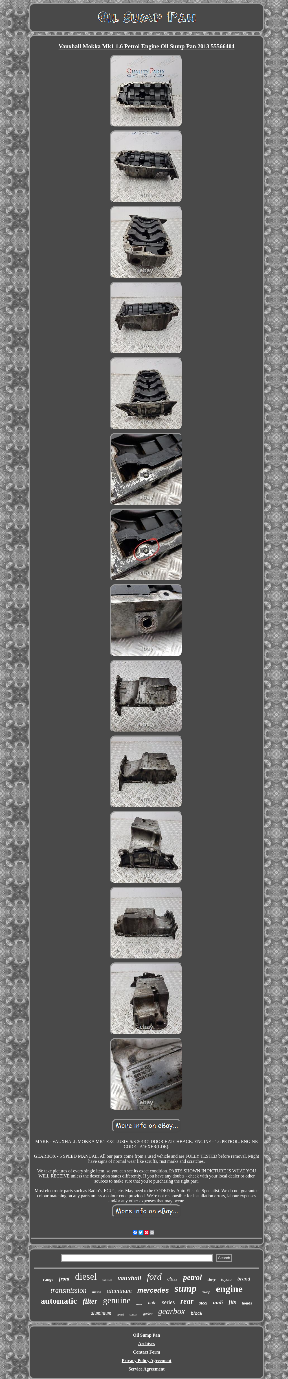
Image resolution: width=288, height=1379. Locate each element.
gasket (147, 1314)
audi (218, 1302)
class (172, 1279)
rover (139, 1304)
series (168, 1302)
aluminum (119, 1290)
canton (107, 1279)
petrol (192, 1277)
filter (90, 1301)
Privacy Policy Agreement (147, 1360)
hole (152, 1302)
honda (247, 1303)
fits (232, 1302)
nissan (96, 1292)
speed (120, 1314)
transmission (68, 1290)
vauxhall (129, 1278)
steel (203, 1303)
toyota (226, 1279)
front (64, 1279)
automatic (59, 1300)
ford (154, 1276)
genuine (117, 1300)
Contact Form (146, 1352)
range (48, 1279)
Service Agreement (146, 1369)
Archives (146, 1343)
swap (206, 1292)
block (197, 1313)
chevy (212, 1280)
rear (187, 1301)
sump (186, 1288)
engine (229, 1289)
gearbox (171, 1311)
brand (243, 1279)
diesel (86, 1276)
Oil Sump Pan (146, 1335)
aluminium (101, 1313)
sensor (133, 1314)
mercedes (153, 1290)
